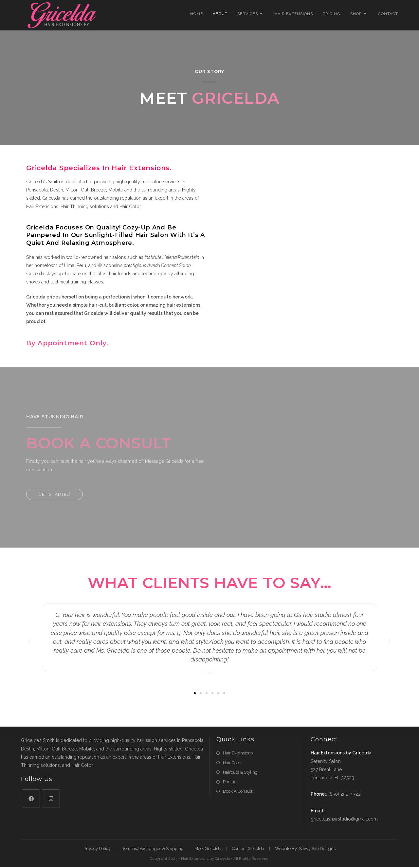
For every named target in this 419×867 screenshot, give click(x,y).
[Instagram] (51, 798)
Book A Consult (237, 791)
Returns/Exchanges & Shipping (152, 848)
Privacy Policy (97, 848)
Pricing (230, 781)
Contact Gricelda (248, 848)
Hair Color (232, 762)
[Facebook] (31, 798)
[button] (54, 494)
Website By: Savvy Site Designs (305, 848)
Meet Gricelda (207, 848)
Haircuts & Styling (240, 772)
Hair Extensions (238, 752)
